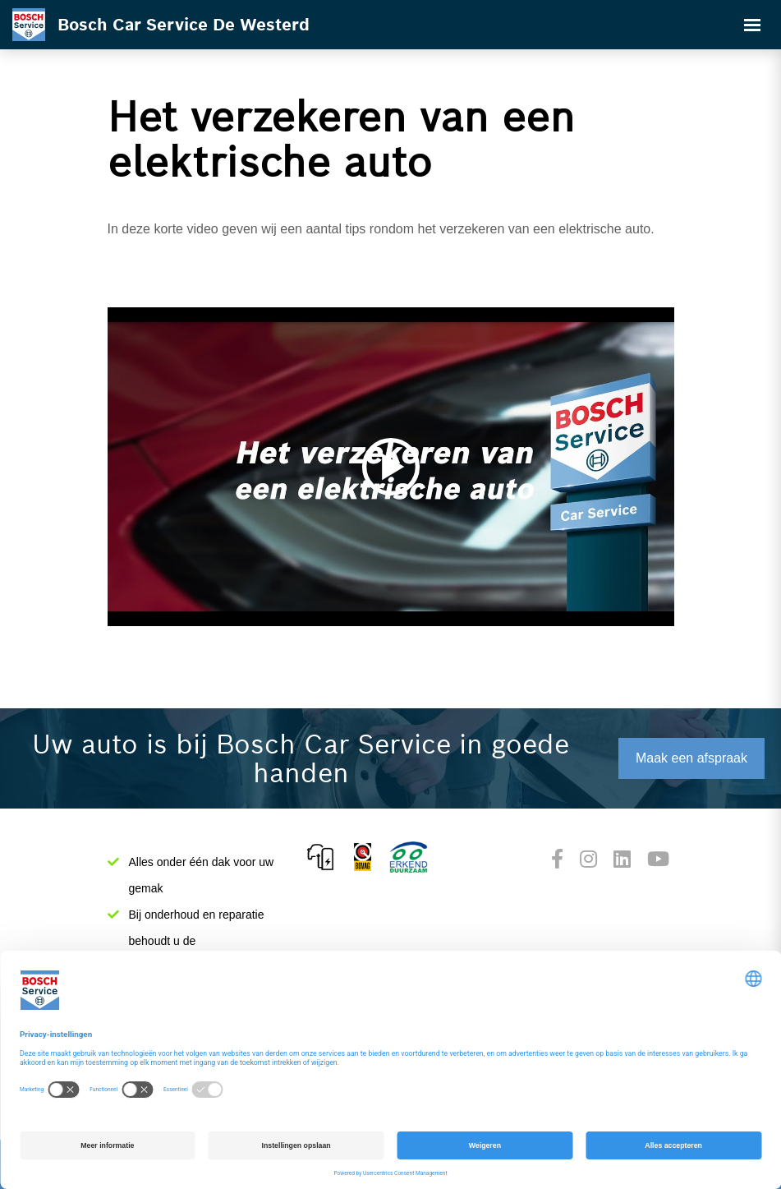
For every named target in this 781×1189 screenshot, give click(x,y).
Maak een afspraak (691, 758)
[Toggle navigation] (752, 24)
